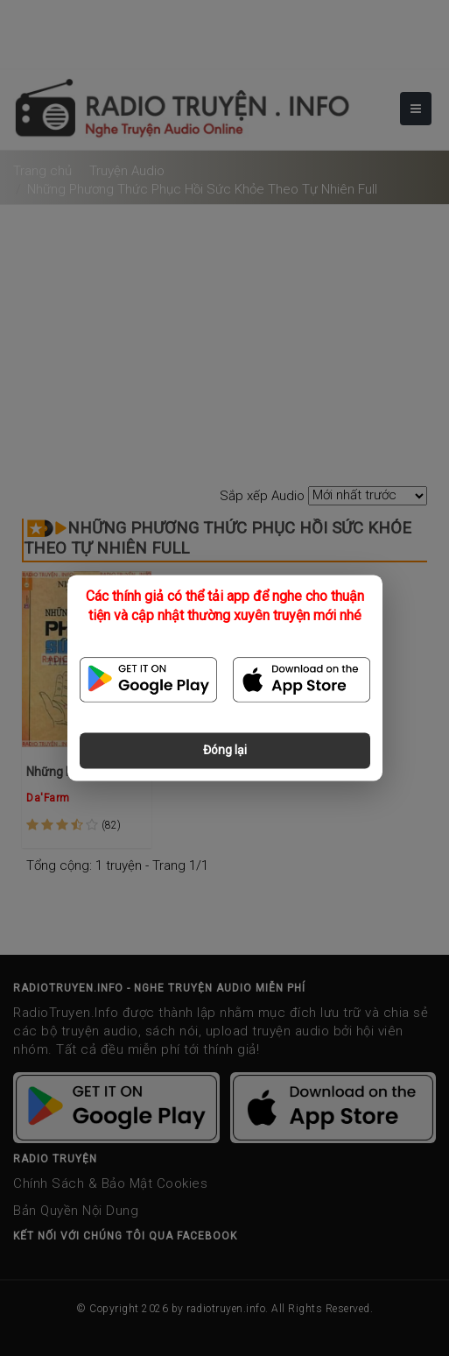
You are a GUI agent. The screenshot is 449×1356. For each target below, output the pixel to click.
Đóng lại (225, 751)
